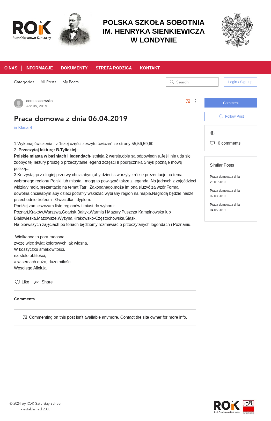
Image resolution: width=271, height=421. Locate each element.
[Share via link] (43, 282)
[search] (192, 82)
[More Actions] (193, 101)
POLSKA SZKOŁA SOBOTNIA (153, 22)
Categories (24, 81)
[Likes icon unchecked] (17, 282)
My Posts (70, 81)
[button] (39, 68)
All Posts (48, 81)
